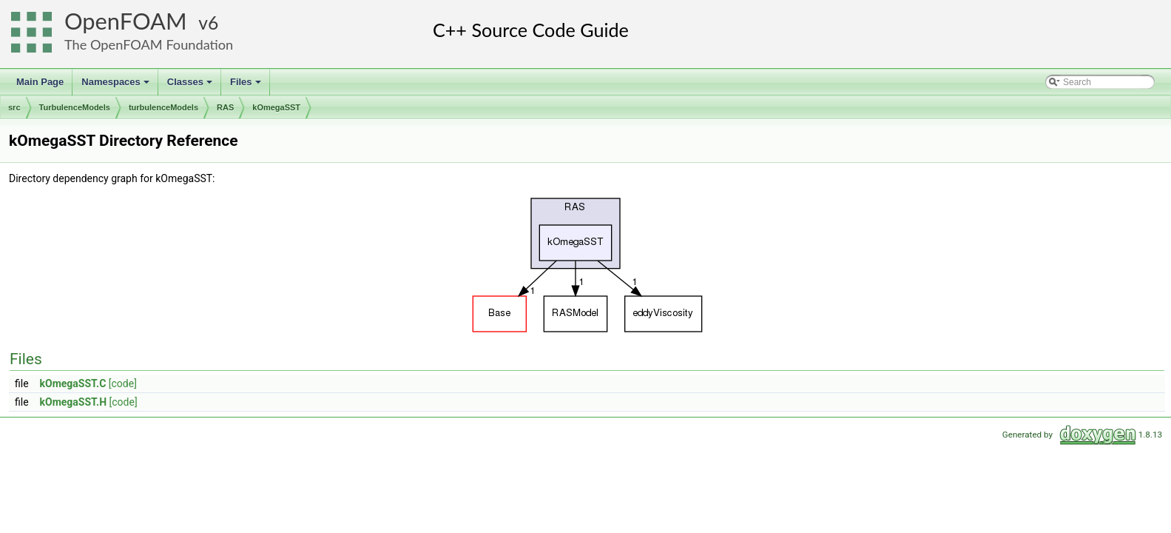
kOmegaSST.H (73, 402)
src (14, 107)
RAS (225, 107)
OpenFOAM (125, 21)
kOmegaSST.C (73, 383)
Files (246, 85)
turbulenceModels (163, 107)
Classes (191, 85)
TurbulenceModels (74, 107)
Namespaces (116, 85)
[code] (123, 383)
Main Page (40, 81)
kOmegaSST (276, 107)
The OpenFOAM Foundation (148, 44)
